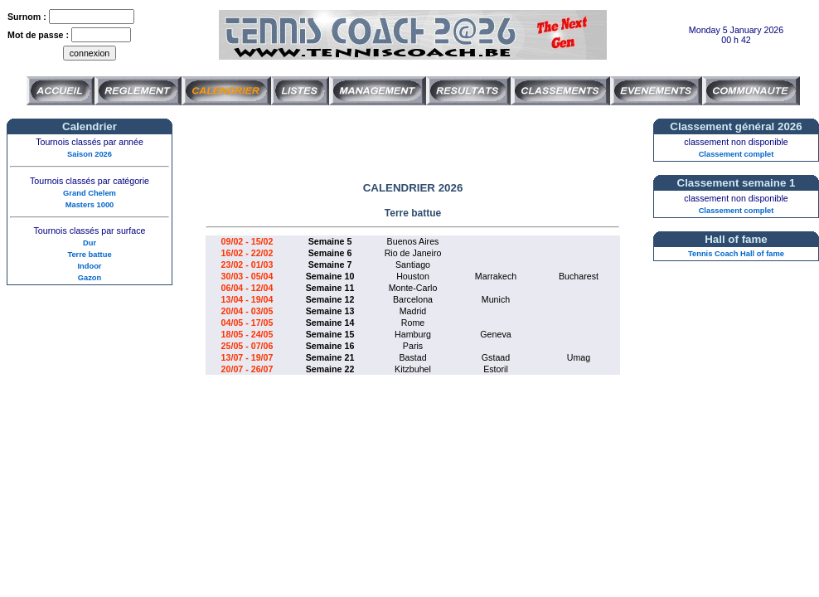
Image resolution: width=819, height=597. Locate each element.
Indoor (89, 266)
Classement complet (736, 154)
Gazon (90, 278)
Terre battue (89, 254)
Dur (89, 243)
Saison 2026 (89, 154)
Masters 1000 (89, 205)
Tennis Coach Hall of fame (736, 254)
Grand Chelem (89, 193)
